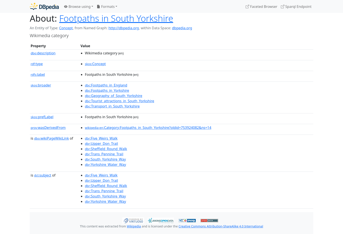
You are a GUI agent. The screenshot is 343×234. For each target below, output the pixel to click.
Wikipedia (134, 226)
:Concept (95, 63)
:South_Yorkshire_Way (105, 159)
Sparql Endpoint (296, 6)
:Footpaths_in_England (106, 85)
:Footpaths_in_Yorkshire (107, 90)
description (43, 53)
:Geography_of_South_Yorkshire (113, 95)
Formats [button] (106, 6)
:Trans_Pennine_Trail (104, 154)
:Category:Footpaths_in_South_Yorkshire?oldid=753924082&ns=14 (148, 127)
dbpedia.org (182, 28)
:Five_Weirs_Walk (101, 138)
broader (41, 85)
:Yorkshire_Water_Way (105, 164)
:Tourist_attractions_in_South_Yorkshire (119, 101)
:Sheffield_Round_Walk (106, 148)
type (37, 63)
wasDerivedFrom (48, 127)
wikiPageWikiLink (51, 138)
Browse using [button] (77, 6)
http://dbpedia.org (123, 28)
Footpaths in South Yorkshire (116, 18)
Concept (66, 28)
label (38, 74)
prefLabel (42, 116)
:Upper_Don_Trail (101, 143)
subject (42, 175)
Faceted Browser (261, 6)
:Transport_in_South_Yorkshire (112, 106)
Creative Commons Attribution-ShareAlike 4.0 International (220, 226)
